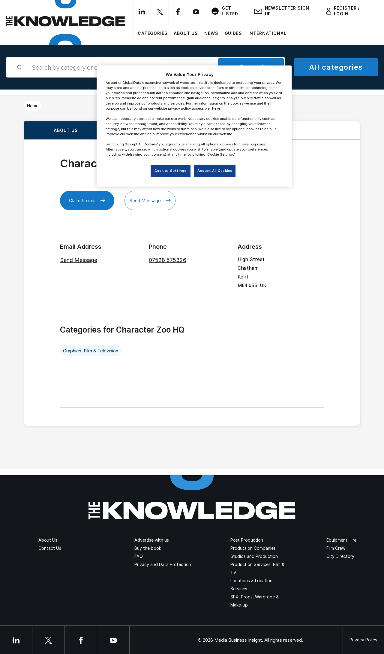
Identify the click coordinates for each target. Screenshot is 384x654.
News (211, 33)
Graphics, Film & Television (90, 351)
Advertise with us (151, 540)
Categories (152, 33)
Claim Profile (87, 200)
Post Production (246, 540)
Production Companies (253, 548)
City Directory (340, 556)
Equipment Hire (341, 540)
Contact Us (49, 548)
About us (66, 130)
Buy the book (147, 548)
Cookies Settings (170, 171)
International (267, 33)
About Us (186, 33)
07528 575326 (167, 260)
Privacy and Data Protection (162, 564)
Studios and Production (254, 556)
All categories (336, 67)
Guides (233, 33)
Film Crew (335, 548)
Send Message (150, 200)
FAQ (138, 556)
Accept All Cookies (214, 171)
